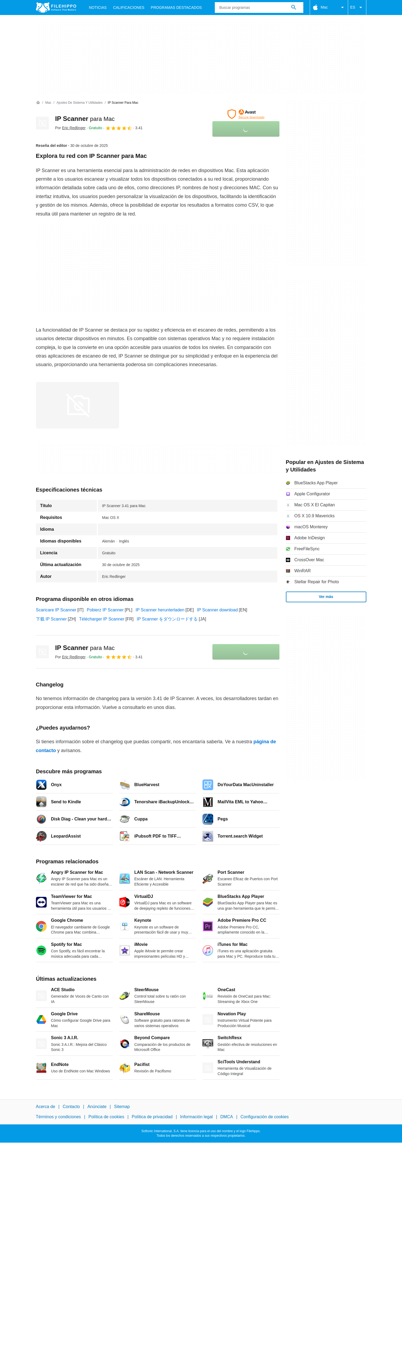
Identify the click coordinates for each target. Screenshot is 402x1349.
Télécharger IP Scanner (101, 619)
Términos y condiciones (58, 1116)
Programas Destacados (176, 7)
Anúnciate (96, 1106)
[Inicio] (38, 102)
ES (357, 7)
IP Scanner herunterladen (160, 610)
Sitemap (122, 1106)
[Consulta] (259, 7)
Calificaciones (129, 7)
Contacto (71, 1106)
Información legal (196, 1116)
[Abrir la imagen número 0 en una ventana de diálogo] (77, 405)
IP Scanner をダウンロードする (167, 619)
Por (70, 128)
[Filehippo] (56, 7)
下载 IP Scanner (51, 619)
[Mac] (48, 103)
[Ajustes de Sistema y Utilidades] (80, 103)
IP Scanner (85, 118)
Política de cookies (106, 1116)
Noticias (98, 7)
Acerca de (45, 1106)
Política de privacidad (152, 1116)
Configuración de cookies (265, 1116)
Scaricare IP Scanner (56, 610)
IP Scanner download (217, 610)
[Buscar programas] (293, 7)
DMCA (226, 1116)
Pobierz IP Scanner (105, 610)
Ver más (326, 596)
